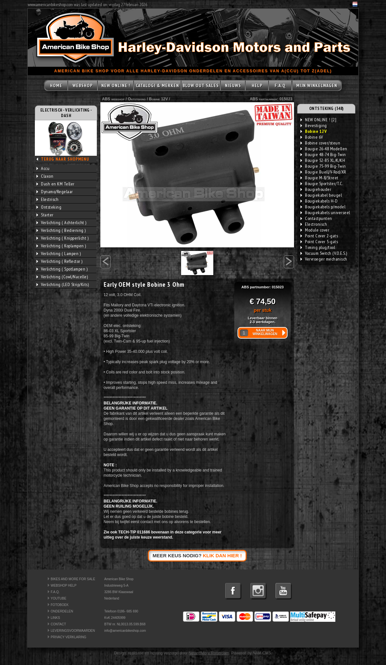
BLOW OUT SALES (201, 85)
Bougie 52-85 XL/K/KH (322, 160)
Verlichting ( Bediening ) (61, 230)
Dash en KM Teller (55, 184)
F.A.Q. (55, 592)
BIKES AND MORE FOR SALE (73, 579)
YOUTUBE (58, 598)
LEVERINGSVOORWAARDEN (73, 630)
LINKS (55, 618)
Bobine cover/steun (320, 143)
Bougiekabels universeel (325, 212)
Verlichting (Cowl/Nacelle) (62, 277)
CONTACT (58, 624)
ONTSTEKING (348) (326, 108)
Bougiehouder (315, 189)
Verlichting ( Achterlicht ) (61, 222)
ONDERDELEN (62, 611)
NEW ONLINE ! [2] (318, 120)
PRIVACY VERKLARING (68, 637)
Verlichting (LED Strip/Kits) (62, 284)
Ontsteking (48, 207)
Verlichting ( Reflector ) (59, 261)
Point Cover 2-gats (319, 236)
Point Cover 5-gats (319, 241)
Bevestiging (313, 125)
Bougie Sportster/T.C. (321, 183)
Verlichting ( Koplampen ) (61, 246)
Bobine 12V (158, 99)
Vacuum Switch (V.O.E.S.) (323, 253)
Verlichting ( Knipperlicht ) (62, 238)
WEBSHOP (83, 85)
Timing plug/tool (317, 247)
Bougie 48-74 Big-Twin (323, 154)
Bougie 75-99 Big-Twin (323, 166)
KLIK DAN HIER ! (222, 555)
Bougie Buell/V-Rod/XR (323, 172)
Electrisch (47, 199)
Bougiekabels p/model (322, 207)
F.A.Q (280, 85)
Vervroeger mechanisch (323, 259)
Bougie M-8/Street (319, 178)
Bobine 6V (311, 137)
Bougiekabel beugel (321, 195)
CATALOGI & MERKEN (157, 85)
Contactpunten (316, 218)
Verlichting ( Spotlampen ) (61, 269)
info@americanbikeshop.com (125, 630)
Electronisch (313, 224)
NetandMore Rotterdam (208, 653)
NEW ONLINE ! (115, 85)
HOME (56, 85)
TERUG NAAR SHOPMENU (65, 159)
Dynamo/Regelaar (54, 191)
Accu (42, 168)
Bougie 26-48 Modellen (323, 149)
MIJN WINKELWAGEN (317, 85)
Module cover (314, 230)
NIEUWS (233, 85)
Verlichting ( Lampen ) (58, 253)
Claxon (44, 176)
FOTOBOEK (59, 605)
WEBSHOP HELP (63, 585)
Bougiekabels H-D (319, 201)
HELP (257, 85)
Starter (45, 215)
